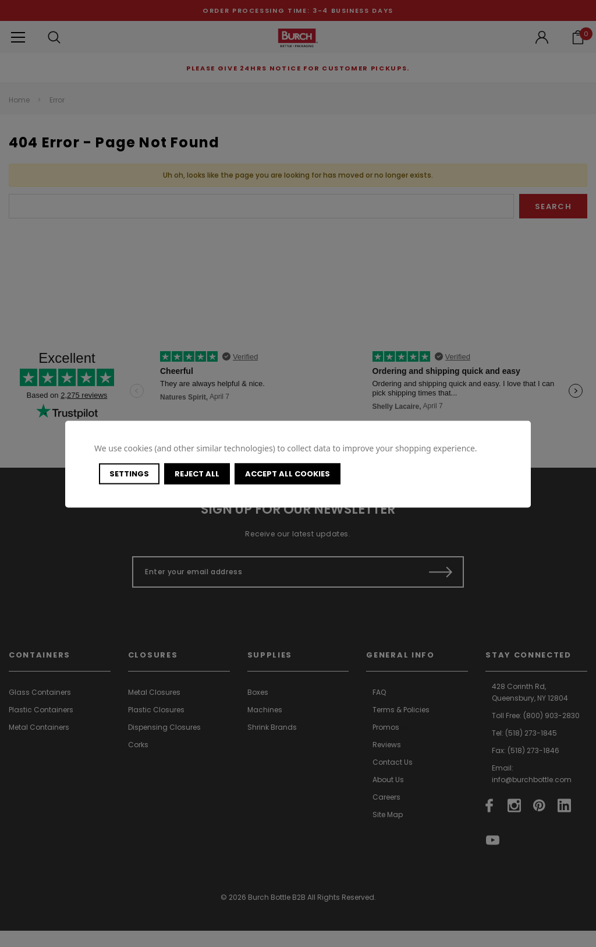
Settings (129, 473)
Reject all (197, 473)
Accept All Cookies (287, 473)
